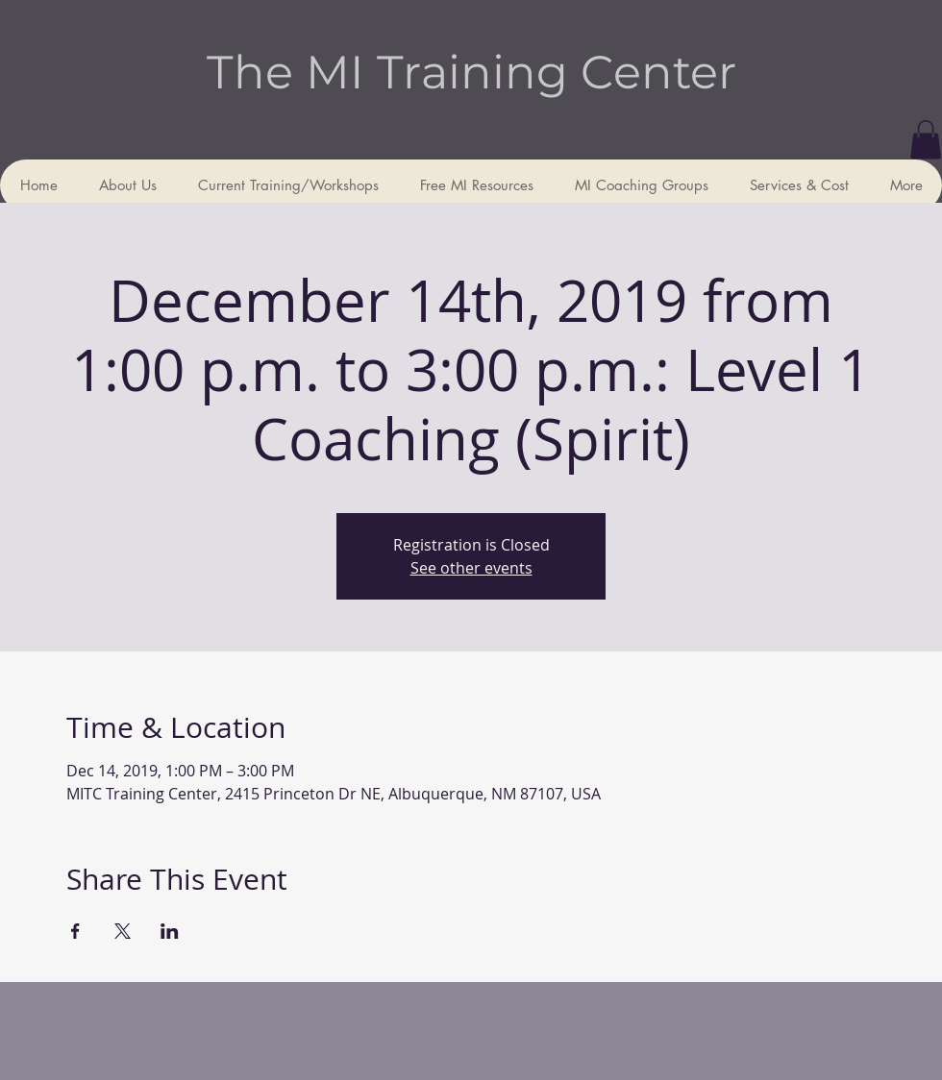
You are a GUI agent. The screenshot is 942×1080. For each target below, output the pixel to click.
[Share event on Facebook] (75, 931)
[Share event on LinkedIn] (170, 931)
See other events (471, 567)
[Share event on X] (122, 931)
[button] (925, 140)
